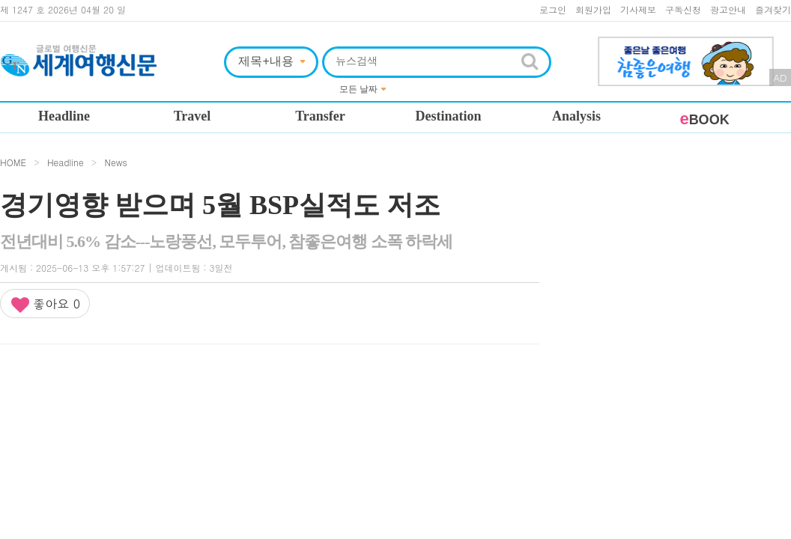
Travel (192, 116)
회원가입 (593, 9)
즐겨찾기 (773, 9)
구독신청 (683, 9)
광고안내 (728, 9)
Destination (448, 116)
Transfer (320, 116)
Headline (64, 116)
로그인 (552, 9)
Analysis (576, 116)
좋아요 (45, 304)
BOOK (704, 119)
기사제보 (638, 9)
